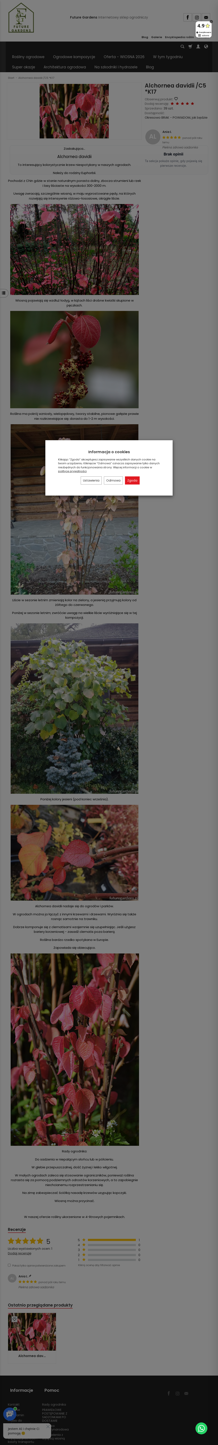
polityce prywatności (72, 471)
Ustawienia (91, 480)
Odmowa (113, 480)
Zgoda (132, 480)
